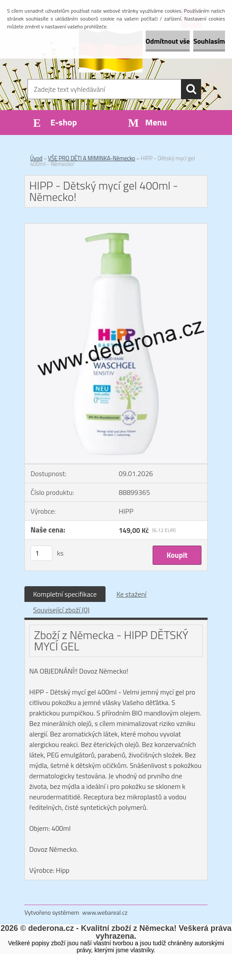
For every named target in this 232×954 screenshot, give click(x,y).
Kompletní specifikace (65, 594)
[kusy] (41, 553)
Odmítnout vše (168, 41)
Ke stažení (131, 594)
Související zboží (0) (61, 610)
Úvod (36, 158)
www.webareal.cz (105, 912)
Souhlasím (209, 41)
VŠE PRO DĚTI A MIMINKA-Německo (91, 158)
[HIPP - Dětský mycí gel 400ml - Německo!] (116, 227)
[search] (191, 89)
